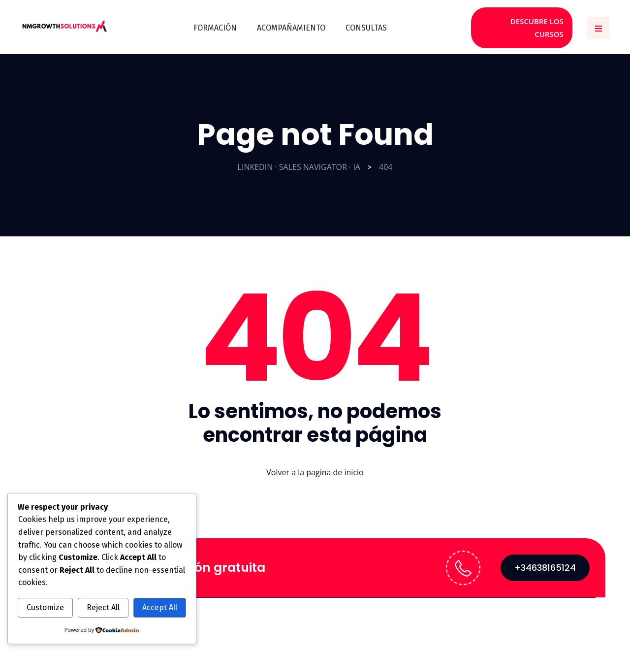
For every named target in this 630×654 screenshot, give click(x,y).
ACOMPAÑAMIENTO (291, 25)
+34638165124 (545, 562)
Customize (45, 607)
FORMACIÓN (215, 25)
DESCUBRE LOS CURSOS (522, 25)
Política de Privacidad (550, 616)
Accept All (159, 607)
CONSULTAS (365, 25)
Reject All (103, 607)
